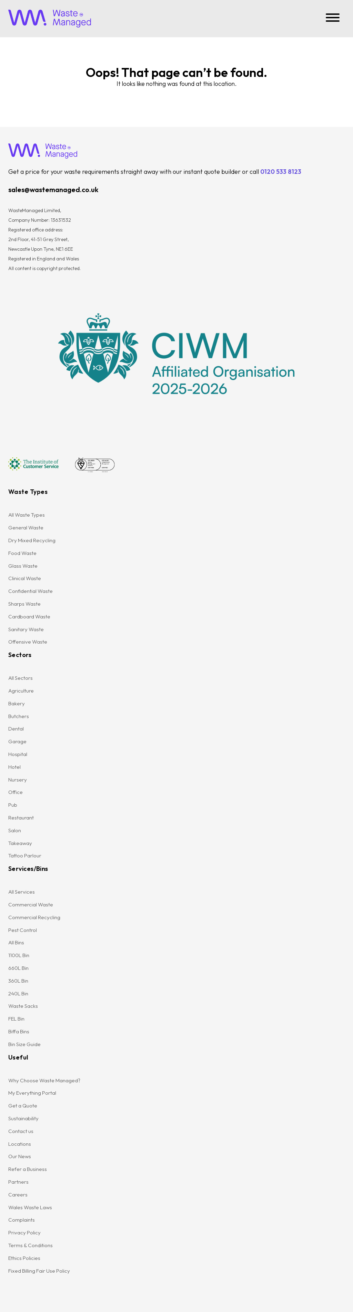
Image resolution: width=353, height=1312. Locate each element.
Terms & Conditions (30, 1245)
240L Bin (18, 993)
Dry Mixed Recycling (32, 540)
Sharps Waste (24, 603)
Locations (19, 1144)
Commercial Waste (30, 904)
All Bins (16, 942)
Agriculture (21, 690)
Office (15, 792)
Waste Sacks (23, 1006)
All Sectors (20, 678)
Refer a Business (27, 1169)
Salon (14, 830)
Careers (18, 1194)
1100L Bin (18, 955)
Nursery (17, 779)
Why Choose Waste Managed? (44, 1080)
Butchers (18, 716)
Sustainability (23, 1118)
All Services (21, 891)
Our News (19, 1156)
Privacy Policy (24, 1232)
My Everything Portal (32, 1093)
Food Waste (22, 553)
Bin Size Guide (24, 1044)
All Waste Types (26, 514)
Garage (17, 741)
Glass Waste (23, 566)
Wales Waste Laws (30, 1207)
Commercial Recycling (34, 917)
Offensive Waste (27, 641)
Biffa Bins (18, 1031)
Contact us (20, 1131)
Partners (18, 1182)
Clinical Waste (24, 578)
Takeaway (20, 843)
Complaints (21, 1219)
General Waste (25, 527)
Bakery (16, 703)
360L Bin (18, 980)
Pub (12, 805)
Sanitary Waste (26, 629)
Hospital (17, 754)
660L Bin (18, 968)
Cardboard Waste (29, 616)
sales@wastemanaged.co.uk (53, 189)
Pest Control (22, 930)
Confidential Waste (30, 591)
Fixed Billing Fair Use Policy (39, 1271)
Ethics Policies (24, 1258)
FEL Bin (16, 1018)
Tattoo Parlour (24, 855)
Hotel (14, 767)
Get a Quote (22, 1105)
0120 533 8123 (280, 172)
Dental (16, 728)
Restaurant (21, 817)
